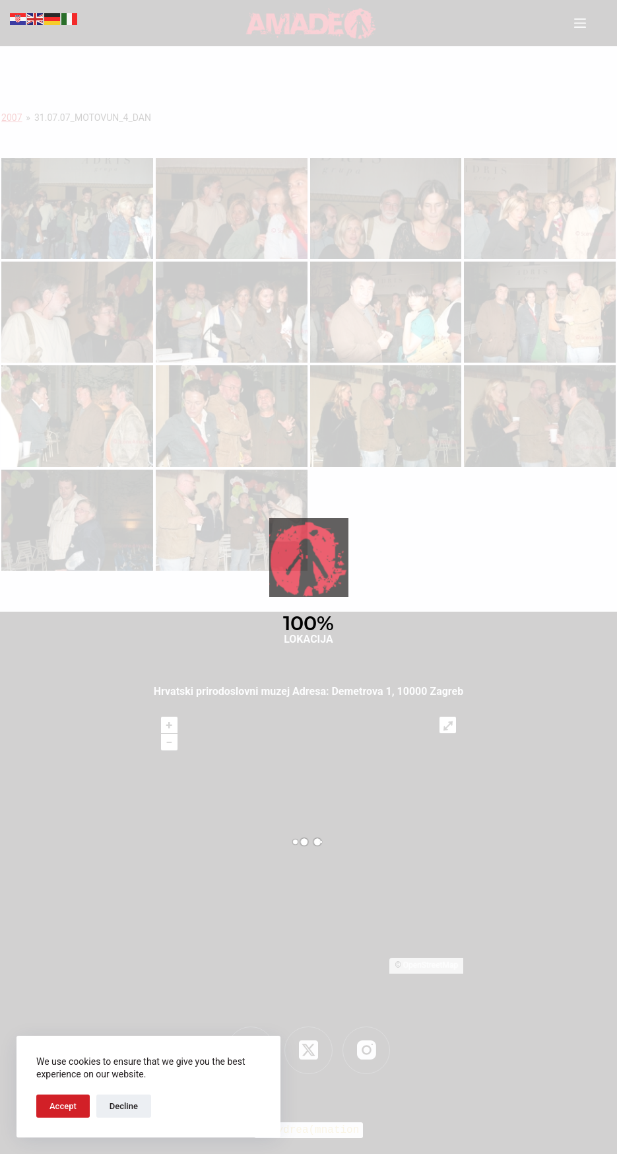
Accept (63, 1106)
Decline (124, 1106)
